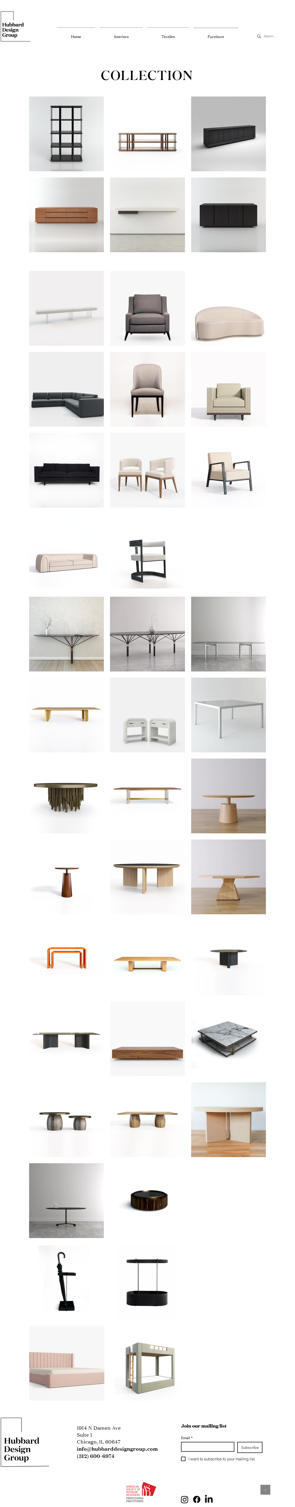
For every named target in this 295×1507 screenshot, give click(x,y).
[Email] (206, 1446)
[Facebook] (197, 1499)
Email (187, 1438)
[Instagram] (184, 1499)
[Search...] (274, 36)
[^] (265, 1490)
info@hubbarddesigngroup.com (117, 1448)
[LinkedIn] (209, 1499)
